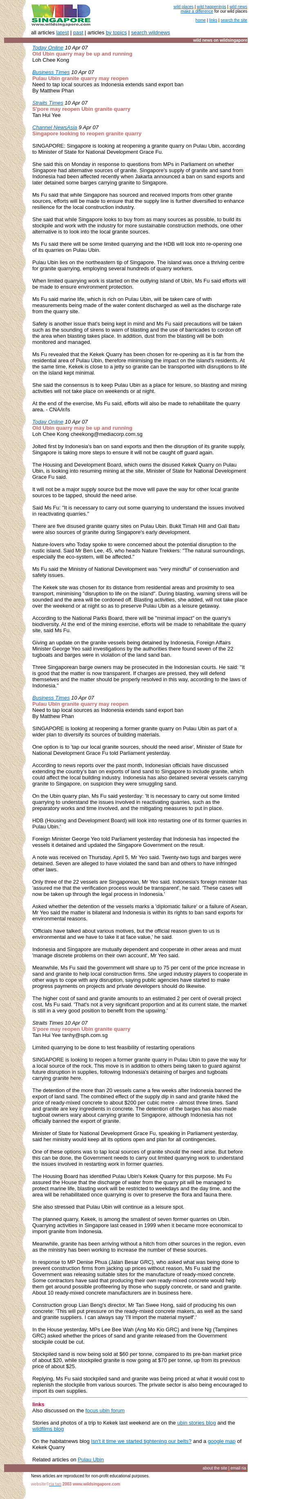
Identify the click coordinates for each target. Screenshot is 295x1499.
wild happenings (211, 6)
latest (62, 32)
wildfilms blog (48, 1429)
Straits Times (47, 103)
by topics (116, 32)
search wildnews (150, 32)
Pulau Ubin (91, 1459)
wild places (184, 6)
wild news (238, 6)
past (78, 32)
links (213, 20)
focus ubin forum (105, 1410)
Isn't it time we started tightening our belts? (141, 1441)
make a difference (197, 11)
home (201, 20)
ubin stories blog (196, 1423)
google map (222, 1441)
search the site (234, 20)
